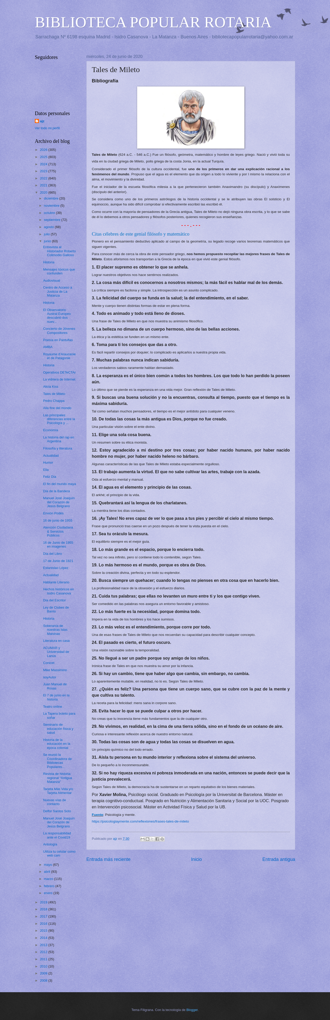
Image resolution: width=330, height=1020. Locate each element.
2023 (44, 171)
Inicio (196, 859)
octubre (50, 213)
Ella (45, 470)
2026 (44, 150)
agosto (49, 227)
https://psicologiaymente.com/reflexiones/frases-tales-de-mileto (140, 821)
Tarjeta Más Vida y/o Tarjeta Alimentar (58, 791)
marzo (49, 879)
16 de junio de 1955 (57, 520)
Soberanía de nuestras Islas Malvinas (55, 630)
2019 (44, 902)
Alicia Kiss (50, 386)
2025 (44, 157)
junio (48, 241)
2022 (44, 178)
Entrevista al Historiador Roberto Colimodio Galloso (59, 251)
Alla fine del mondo (57, 408)
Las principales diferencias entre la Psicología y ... (59, 419)
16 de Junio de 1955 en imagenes (58, 544)
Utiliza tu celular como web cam (59, 853)
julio (47, 234)
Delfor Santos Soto (57, 811)
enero (48, 893)
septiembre (52, 220)
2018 (44, 909)
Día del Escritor (54, 600)
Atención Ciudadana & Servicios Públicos (58, 531)
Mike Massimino (55, 670)
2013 (44, 945)
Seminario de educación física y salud (58, 728)
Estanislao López (55, 568)
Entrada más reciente (108, 859)
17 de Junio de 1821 (58, 561)
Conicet (48, 663)
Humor (48, 462)
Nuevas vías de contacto (54, 802)
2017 (44, 916)
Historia (48, 262)
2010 (44, 966)
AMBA (48, 347)
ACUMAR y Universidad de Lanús (56, 652)
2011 (44, 959)
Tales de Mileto (54, 394)
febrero (49, 886)
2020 (44, 192)
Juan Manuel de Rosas (55, 686)
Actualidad (51, 455)
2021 (44, 185)
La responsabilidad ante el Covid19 (57, 835)
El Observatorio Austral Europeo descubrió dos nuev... (57, 316)
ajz (42, 121)
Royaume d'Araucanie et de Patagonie (59, 356)
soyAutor (49, 677)
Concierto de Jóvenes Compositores (59, 330)
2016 (44, 924)
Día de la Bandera (56, 491)
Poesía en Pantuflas (58, 340)
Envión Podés (53, 513)
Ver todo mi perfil (47, 128)
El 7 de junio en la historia (56, 697)
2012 (44, 952)
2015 (44, 930)
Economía (50, 430)
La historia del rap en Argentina (58, 439)
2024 (44, 164)
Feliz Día (49, 477)
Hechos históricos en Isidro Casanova (58, 591)
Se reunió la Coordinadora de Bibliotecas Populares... (57, 760)
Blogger (192, 1010)
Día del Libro (52, 554)
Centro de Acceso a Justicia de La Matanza (57, 291)
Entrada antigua (278, 859)
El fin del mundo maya (59, 484)
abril (47, 872)
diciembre (51, 198)
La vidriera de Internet (59, 379)
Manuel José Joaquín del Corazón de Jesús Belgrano (59, 502)
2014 (44, 938)
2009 (44, 973)
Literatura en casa (56, 641)
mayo (48, 865)
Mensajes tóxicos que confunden (59, 271)
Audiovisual (51, 280)
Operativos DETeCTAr (59, 372)
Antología (50, 844)
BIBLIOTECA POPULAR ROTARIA (153, 22)
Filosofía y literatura (57, 448)
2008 (44, 980)
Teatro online (52, 706)
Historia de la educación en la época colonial (56, 744)
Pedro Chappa (53, 401)
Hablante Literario (56, 582)
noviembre (52, 206)
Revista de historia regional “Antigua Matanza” (57, 778)
